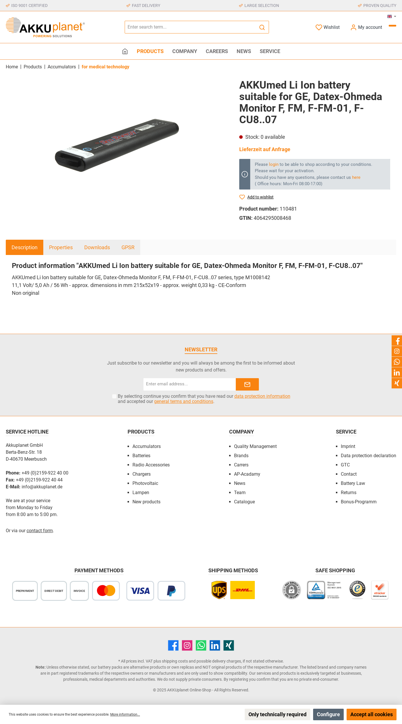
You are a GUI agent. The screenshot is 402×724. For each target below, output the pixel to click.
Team (240, 492)
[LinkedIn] (214, 645)
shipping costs (175, 661)
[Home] (124, 51)
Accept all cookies (371, 714)
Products (141, 432)
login (273, 164)
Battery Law (353, 483)
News (239, 483)
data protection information (262, 396)
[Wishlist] (327, 27)
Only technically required (277, 714)
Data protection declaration (368, 455)
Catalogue (244, 501)
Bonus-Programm (359, 501)
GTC (345, 465)
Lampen (140, 492)
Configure (328, 714)
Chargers (141, 474)
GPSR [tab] (127, 247)
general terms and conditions (183, 401)
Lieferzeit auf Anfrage (264, 149)
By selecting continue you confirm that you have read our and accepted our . (204, 398)
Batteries (141, 455)
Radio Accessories (151, 465)
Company (241, 432)
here (356, 177)
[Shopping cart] (392, 26)
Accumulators (146, 446)
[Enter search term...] (190, 27)
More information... (125, 714)
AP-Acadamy (247, 474)
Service (346, 432)
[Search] (262, 27)
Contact (349, 474)
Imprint (348, 446)
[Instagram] (187, 645)
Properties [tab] (61, 247)
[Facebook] (173, 645)
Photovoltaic (145, 483)
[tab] (24, 247)
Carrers (241, 465)
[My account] (366, 27)
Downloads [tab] (97, 247)
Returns (348, 492)
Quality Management (255, 446)
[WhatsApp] (201, 645)
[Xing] (228, 645)
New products (146, 501)
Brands (241, 455)
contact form (40, 530)
